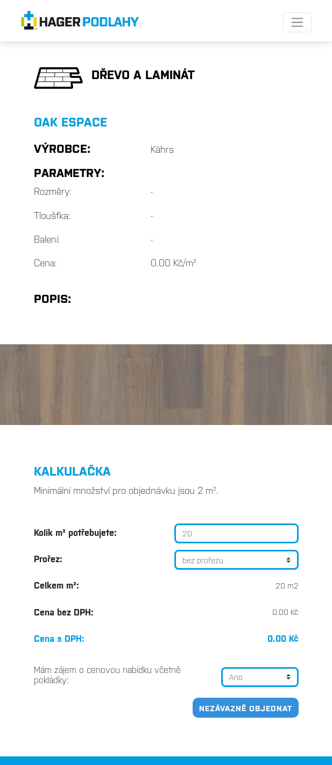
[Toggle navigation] (297, 22)
